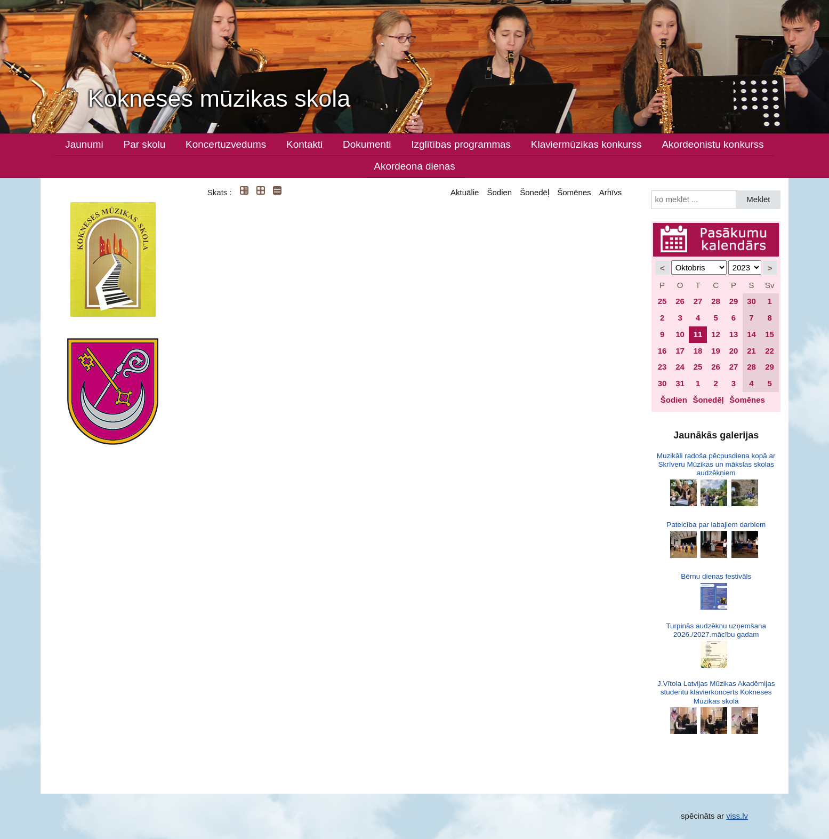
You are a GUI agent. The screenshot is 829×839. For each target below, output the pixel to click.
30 (751, 301)
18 (698, 350)
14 (751, 334)
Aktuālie (464, 192)
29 (733, 301)
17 (680, 350)
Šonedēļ (534, 192)
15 (769, 334)
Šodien (499, 192)
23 (662, 366)
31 (680, 383)
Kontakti (304, 144)
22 (769, 350)
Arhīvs (610, 192)
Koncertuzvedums (226, 144)
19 (715, 350)
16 (662, 350)
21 (751, 350)
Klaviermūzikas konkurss (586, 144)
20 (733, 350)
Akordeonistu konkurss (713, 144)
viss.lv (737, 815)
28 (715, 301)
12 (715, 334)
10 (680, 334)
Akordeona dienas (414, 166)
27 (698, 301)
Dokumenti (367, 144)
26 (680, 301)
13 (733, 334)
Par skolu (145, 144)
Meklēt (758, 199)
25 (662, 301)
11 (698, 334)
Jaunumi (84, 144)
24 (680, 366)
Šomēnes (574, 192)
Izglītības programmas (461, 144)
